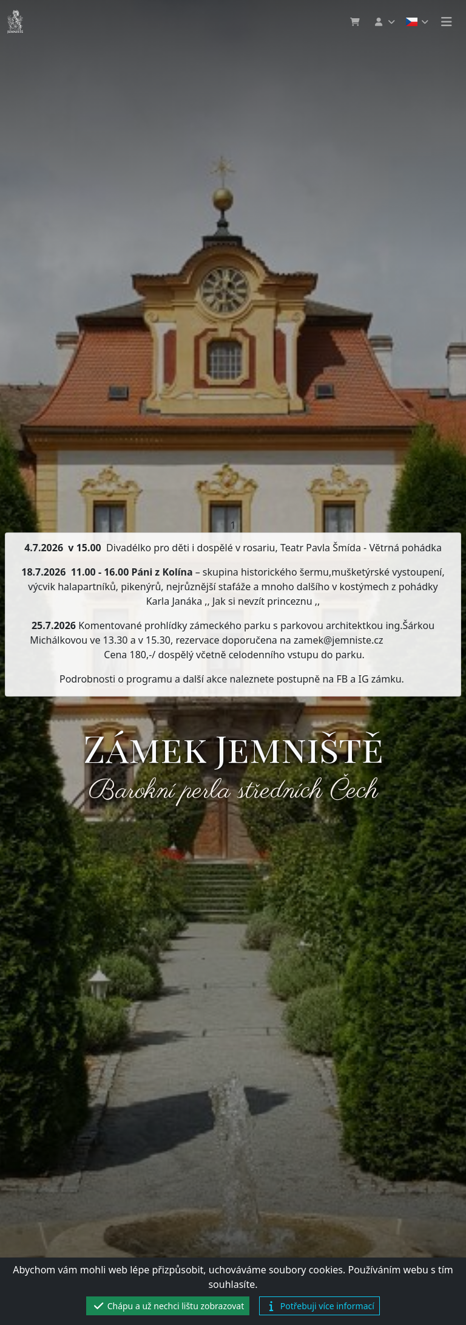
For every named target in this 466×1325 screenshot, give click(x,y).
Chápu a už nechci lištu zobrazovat (168, 1306)
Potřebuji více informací (319, 1306)
